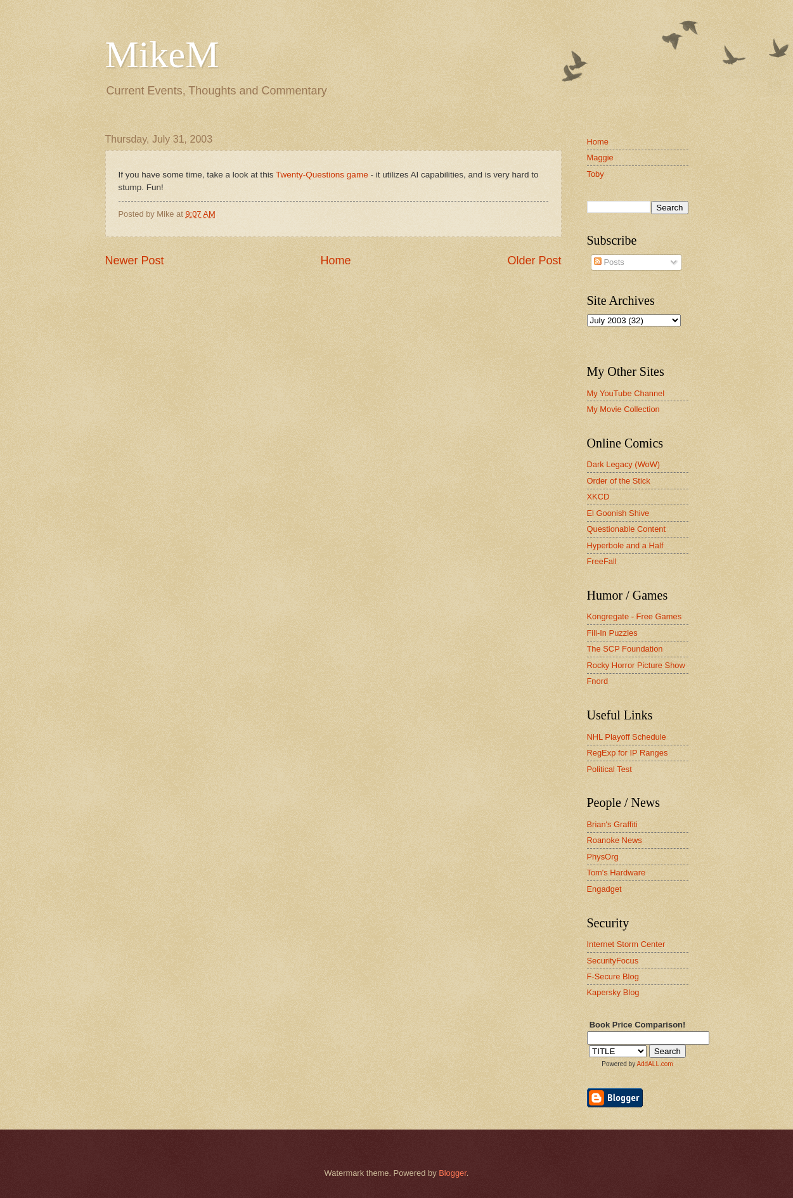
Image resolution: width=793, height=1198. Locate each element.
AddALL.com (654, 1063)
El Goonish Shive (618, 513)
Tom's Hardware (616, 872)
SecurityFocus (613, 960)
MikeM (162, 54)
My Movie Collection (623, 409)
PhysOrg (603, 856)
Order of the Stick (618, 481)
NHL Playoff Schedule (626, 737)
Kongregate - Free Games (634, 616)
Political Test (609, 769)
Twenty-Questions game (322, 174)
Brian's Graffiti (612, 824)
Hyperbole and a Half (625, 545)
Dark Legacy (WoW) (624, 464)
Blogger (453, 1173)
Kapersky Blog (613, 992)
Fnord (598, 681)
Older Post (534, 260)
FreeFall (602, 561)
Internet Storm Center (626, 944)
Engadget (604, 889)
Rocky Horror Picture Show (636, 665)
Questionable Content (626, 529)
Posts (609, 262)
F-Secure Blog (613, 976)
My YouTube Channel (626, 393)
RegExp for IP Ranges (627, 752)
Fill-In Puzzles (612, 633)
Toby (595, 174)
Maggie (600, 157)
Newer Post (134, 260)
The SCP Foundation (625, 649)
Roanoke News (614, 840)
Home (335, 260)
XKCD (598, 496)
